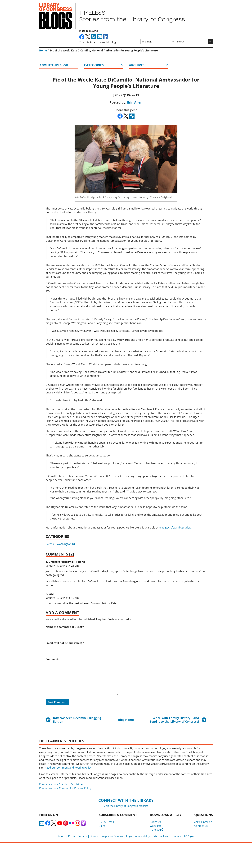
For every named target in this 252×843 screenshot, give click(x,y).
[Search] (192, 41)
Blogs (102, 826)
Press (71, 836)
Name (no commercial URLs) (65, 627)
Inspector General (112, 836)
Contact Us (201, 826)
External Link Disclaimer (167, 836)
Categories (94, 65)
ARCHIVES (136, 65)
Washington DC (66, 544)
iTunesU (156, 829)
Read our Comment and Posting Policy (68, 767)
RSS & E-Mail (106, 822)
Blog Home (126, 720)
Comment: (52, 659)
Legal (129, 836)
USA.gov (189, 836)
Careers (82, 836)
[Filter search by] (158, 41)
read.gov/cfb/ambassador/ (175, 527)
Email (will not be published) (65, 643)
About (61, 836)
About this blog (53, 65)
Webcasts (156, 826)
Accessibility (142, 836)
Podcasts (155, 822)
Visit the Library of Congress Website (126, 806)
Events (50, 544)
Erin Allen (134, 102)
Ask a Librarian (203, 822)
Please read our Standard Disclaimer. (61, 784)
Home (43, 50)
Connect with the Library (126, 800)
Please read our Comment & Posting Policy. (65, 788)
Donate (94, 836)
